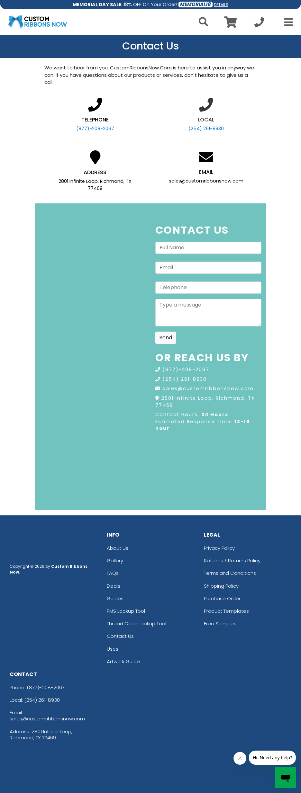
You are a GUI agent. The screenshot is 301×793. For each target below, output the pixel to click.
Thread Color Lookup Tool (136, 623)
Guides (115, 598)
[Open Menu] (286, 22)
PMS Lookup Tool (126, 611)
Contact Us (120, 636)
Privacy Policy (219, 548)
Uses (112, 649)
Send (166, 337)
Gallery (115, 560)
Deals (113, 586)
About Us (117, 548)
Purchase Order (222, 598)
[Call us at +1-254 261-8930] (259, 24)
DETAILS (221, 4)
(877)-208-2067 (95, 128)
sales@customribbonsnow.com (208, 388)
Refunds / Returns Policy (232, 560)
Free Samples (220, 623)
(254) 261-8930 (206, 128)
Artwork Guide (123, 661)
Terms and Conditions (230, 573)
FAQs (113, 573)
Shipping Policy (221, 586)
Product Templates (226, 611)
